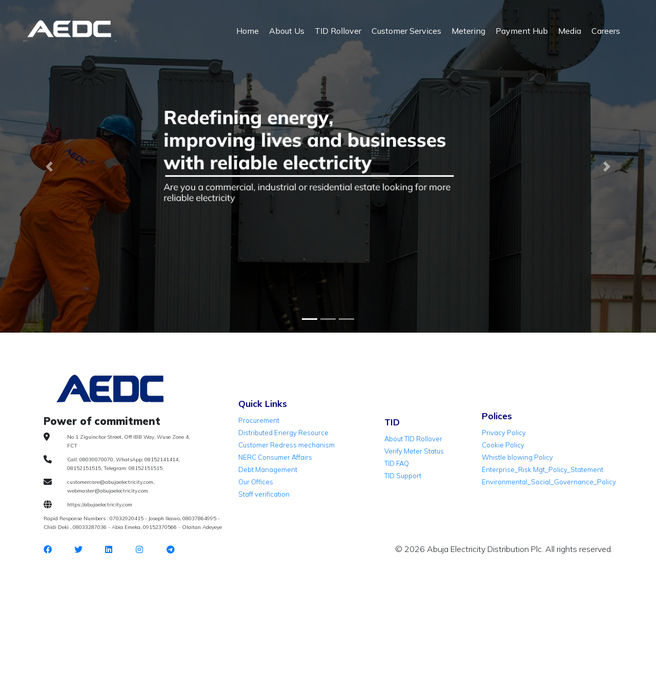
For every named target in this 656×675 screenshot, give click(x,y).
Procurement (258, 420)
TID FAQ (396, 463)
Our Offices (255, 482)
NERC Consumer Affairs (275, 457)
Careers (605, 31)
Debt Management (267, 469)
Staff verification (264, 494)
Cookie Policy (503, 445)
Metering (468, 31)
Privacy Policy (504, 432)
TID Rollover (338, 31)
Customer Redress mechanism (286, 445)
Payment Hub (522, 31)
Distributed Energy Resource (283, 432)
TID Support (402, 476)
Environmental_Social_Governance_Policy (549, 482)
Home (247, 31)
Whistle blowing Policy (517, 457)
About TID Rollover (413, 439)
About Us (286, 31)
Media (569, 31)
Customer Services (406, 31)
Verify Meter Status (414, 451)
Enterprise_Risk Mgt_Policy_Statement (542, 469)
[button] (49, 166)
